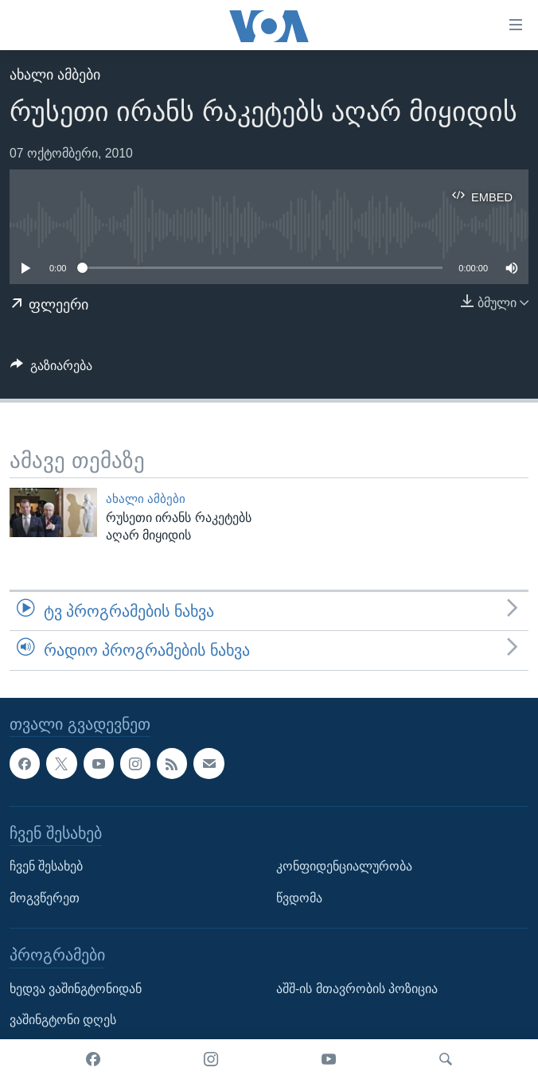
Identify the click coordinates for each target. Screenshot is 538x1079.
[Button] (51, 369)
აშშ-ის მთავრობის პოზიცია (357, 988)
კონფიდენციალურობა (344, 866)
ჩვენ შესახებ (46, 866)
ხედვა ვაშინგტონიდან (76, 988)
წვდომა (299, 897)
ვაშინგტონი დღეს (63, 1019)
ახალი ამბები (55, 75)
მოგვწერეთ (45, 897)
